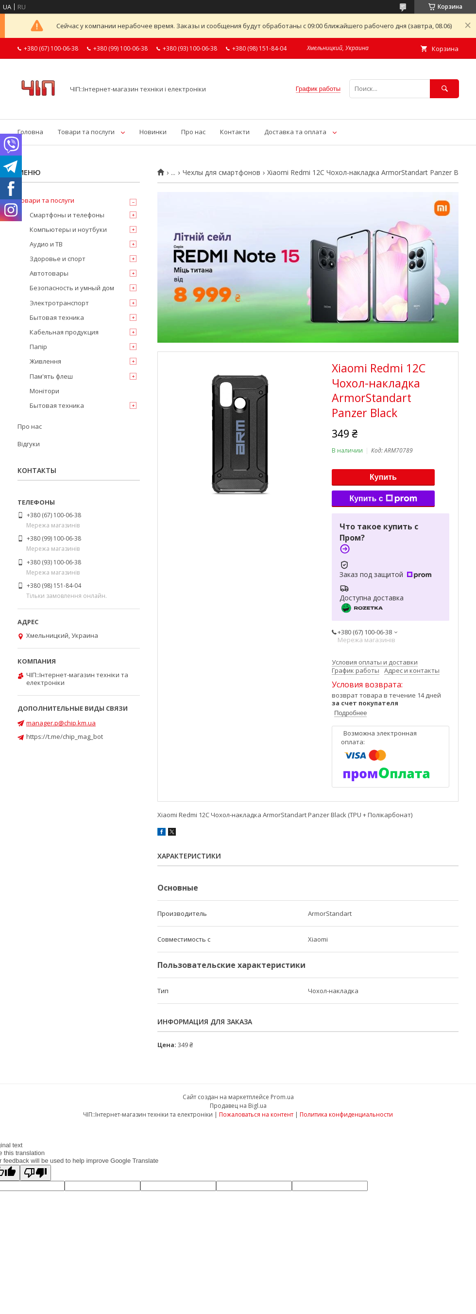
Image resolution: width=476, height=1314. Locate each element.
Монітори (44, 390)
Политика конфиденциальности (346, 1114)
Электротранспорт (59, 302)
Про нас (193, 131)
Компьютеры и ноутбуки (68, 229)
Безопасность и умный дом (72, 287)
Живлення (45, 361)
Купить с (383, 498)
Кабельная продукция (64, 332)
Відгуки (28, 443)
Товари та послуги (86, 131)
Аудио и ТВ (46, 244)
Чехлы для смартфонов (221, 172)
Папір (38, 346)
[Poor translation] (35, 1173)
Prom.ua (282, 1097)
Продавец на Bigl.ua (238, 1106)
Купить (383, 477)
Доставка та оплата (295, 131)
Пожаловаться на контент (256, 1114)
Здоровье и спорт (57, 258)
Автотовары (49, 273)
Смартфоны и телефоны (67, 214)
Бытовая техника (57, 317)
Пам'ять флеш (51, 376)
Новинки (153, 131)
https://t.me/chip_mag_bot (64, 736)
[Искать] (444, 88)
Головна (30, 131)
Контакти (235, 131)
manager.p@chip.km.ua (61, 723)
